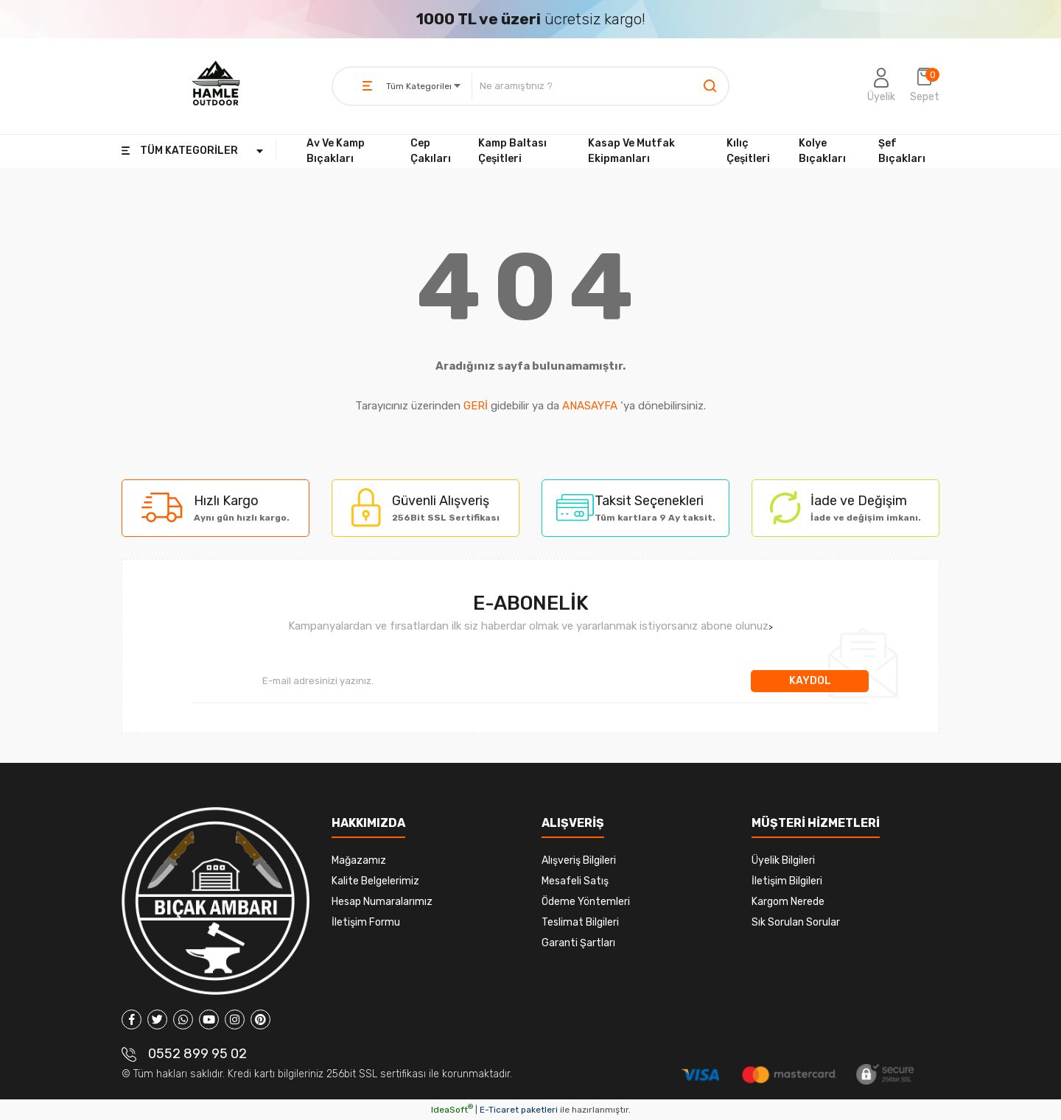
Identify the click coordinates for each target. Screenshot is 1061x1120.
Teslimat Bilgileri (580, 922)
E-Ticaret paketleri (519, 1110)
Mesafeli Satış (575, 881)
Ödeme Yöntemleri (586, 901)
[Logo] (215, 86)
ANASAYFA (589, 405)
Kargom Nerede (788, 901)
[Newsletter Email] (471, 681)
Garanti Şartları (578, 943)
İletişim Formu (366, 922)
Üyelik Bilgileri (783, 860)
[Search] (600, 86)
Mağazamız (359, 860)
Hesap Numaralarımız (382, 901)
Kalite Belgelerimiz (375, 881)
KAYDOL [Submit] (810, 681)
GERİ (475, 405)
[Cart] (924, 86)
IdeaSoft (452, 1110)
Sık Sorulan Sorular (796, 922)
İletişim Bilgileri (787, 881)
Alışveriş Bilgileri (579, 860)
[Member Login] (881, 86)
